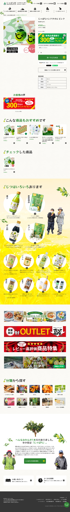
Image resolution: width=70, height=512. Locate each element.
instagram (61, 497)
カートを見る (60, 3)
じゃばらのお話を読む (32, 461)
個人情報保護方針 (50, 501)
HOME (5, 15)
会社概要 (64, 501)
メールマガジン (41, 501)
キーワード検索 (36, 3)
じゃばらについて (40, 499)
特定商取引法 (58, 501)
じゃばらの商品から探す (11, 15)
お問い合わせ (56, 499)
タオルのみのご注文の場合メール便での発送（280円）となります (50, 45)
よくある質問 (63, 499)
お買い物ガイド (48, 499)
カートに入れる (67, 504)
